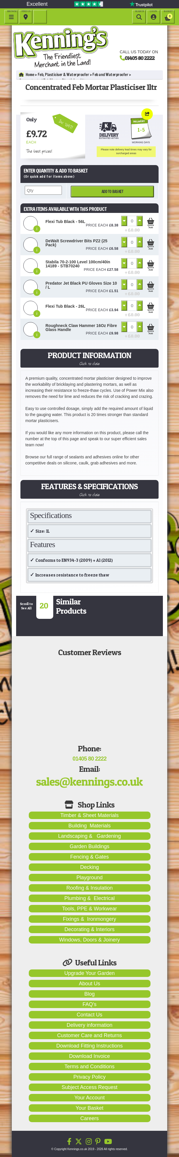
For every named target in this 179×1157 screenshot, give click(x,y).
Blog (89, 994)
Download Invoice (89, 1056)
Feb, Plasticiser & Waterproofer (63, 74)
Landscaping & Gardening (89, 836)
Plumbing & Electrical (89, 898)
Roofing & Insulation (89, 888)
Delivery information (89, 1025)
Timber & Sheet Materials (89, 815)
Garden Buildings (89, 846)
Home (26, 74)
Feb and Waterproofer (110, 74)
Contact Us (89, 1015)
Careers (89, 1118)
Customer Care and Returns (89, 1035)
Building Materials (89, 826)
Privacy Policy (89, 1077)
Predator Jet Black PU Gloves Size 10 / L (81, 285)
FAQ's (89, 1004)
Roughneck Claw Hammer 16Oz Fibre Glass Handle (81, 327)
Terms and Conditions (89, 1066)
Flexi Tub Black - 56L (65, 221)
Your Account (89, 1098)
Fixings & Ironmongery (89, 919)
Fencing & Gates (89, 857)
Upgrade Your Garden (89, 973)
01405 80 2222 (140, 58)
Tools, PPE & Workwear (89, 909)
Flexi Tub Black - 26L (65, 306)
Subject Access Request (89, 1087)
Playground (89, 877)
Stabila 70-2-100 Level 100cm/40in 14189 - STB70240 (77, 264)
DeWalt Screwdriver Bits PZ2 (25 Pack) (76, 243)
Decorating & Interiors (89, 929)
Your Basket (89, 1108)
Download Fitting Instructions (89, 1046)
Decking (89, 867)
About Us (89, 983)
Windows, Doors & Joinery (89, 940)
